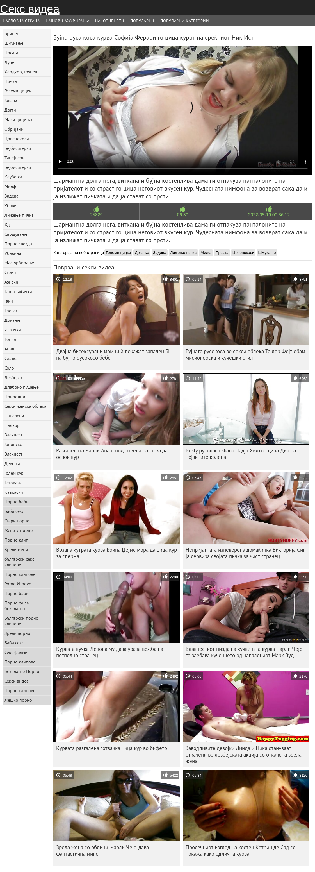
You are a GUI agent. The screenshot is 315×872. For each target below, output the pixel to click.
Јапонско (13, 444)
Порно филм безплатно (16, 605)
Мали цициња (18, 119)
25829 (96, 214)
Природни (14, 396)
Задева (11, 196)
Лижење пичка (19, 215)
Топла (10, 339)
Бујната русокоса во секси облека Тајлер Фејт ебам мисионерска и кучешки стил (245, 354)
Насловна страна (21, 20)
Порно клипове (19, 574)
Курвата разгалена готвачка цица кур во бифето (111, 748)
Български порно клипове (21, 620)
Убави (10, 205)
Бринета (12, 33)
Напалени (14, 415)
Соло (9, 368)
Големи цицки (18, 91)
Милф (10, 186)
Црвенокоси (16, 138)
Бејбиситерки (17, 148)
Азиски (11, 282)
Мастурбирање (19, 263)
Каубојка (13, 177)
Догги (10, 110)
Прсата (11, 52)
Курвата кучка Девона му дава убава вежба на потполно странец (109, 652)
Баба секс (14, 642)
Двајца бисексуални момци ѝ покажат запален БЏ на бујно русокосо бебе (114, 354)
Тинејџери (14, 157)
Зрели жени (16, 549)
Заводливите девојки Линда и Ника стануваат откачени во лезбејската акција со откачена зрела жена (244, 754)
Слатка (11, 358)
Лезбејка (13, 377)
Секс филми (16, 652)
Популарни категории (184, 20)
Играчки (12, 329)
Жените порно (18, 530)
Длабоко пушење (21, 387)
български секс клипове (19, 561)
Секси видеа (16, 681)
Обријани (14, 129)
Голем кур (14, 473)
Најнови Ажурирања (68, 20)
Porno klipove (17, 583)
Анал (9, 349)
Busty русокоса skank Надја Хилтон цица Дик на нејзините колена (241, 453)
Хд (7, 224)
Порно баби (16, 501)
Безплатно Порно (21, 671)
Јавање (11, 100)
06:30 (182, 214)
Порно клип (16, 540)
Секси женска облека (25, 406)
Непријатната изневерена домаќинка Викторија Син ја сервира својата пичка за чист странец (246, 553)
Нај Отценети (109, 20)
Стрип (10, 272)
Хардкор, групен (20, 71)
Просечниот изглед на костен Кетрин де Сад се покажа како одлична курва (241, 850)
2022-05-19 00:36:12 (269, 214)
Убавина (12, 253)
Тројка (10, 310)
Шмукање (13, 43)
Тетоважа (13, 482)
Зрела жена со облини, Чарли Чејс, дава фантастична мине (102, 850)
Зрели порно (17, 633)
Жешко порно (18, 700)
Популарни (142, 20)
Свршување (15, 234)
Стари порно (16, 521)
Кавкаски (13, 492)
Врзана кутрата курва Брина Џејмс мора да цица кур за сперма (116, 553)
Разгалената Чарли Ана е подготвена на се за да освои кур (112, 453)
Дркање (12, 320)
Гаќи (8, 301)
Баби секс (14, 511)
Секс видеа (30, 9)
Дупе (9, 62)
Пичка (10, 81)
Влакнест (13, 435)
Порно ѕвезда (18, 243)
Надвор (12, 425)
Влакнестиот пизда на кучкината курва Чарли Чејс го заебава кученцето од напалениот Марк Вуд (244, 652)
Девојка (12, 463)
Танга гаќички (18, 291)
